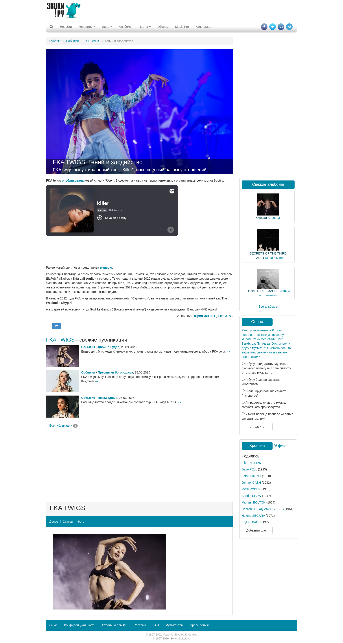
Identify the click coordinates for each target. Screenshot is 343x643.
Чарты (145, 26)
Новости (66, 26)
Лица (107, 26)
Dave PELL (249, 469)
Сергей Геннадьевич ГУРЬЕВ (263, 509)
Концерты (86, 26)
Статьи (68, 521)
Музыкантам (174, 625)
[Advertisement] (171, 10)
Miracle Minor (274, 258)
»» (228, 351)
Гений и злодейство (116, 162)
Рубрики (55, 41)
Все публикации (63, 426)
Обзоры (163, 26)
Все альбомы (268, 306)
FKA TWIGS (91, 41)
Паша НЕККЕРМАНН (262, 291)
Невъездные (107, 398)
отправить (257, 426)
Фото (81, 521)
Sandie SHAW (251, 496)
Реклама (140, 625)
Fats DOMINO (251, 476)
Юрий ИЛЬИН (204, 316)
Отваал (261, 217)
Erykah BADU (251, 522)
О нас (53, 625)
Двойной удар (108, 347)
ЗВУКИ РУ (224, 316)
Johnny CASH (251, 482)
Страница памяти (114, 625)
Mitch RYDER (251, 489)
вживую (106, 267)
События (72, 41)
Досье (53, 521)
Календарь (203, 26)
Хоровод (274, 217)
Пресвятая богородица (115, 372)
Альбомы (125, 26)
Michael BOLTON (254, 502)
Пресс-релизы (200, 625)
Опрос (257, 322)
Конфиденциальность (79, 625)
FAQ (156, 625)
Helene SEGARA (253, 515)
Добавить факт (257, 530)
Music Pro (182, 26)
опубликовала (73, 180)
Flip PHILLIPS (251, 463)
